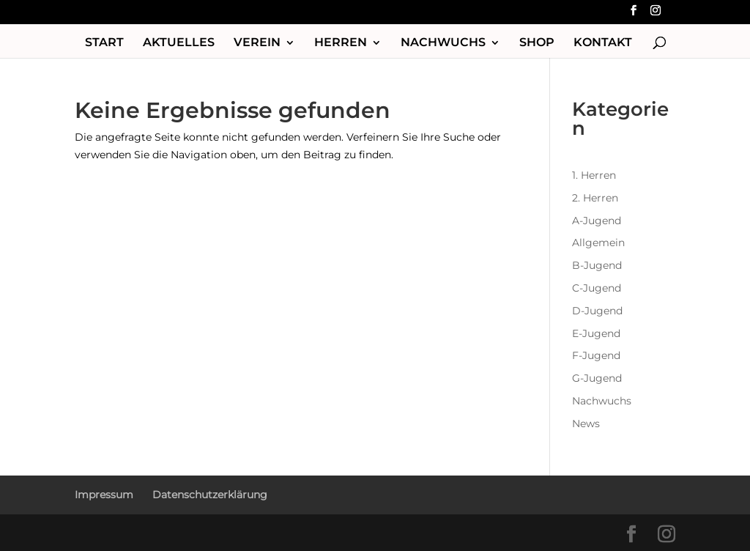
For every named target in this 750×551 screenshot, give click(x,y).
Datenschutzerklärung (209, 494)
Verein (257, 43)
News (586, 423)
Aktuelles (179, 43)
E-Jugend (596, 333)
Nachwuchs (443, 43)
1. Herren (594, 175)
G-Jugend (597, 378)
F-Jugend (596, 355)
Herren (340, 43)
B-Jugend (597, 265)
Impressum (104, 494)
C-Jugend (596, 288)
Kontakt (602, 43)
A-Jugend (596, 220)
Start (104, 43)
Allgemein (598, 242)
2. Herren (595, 197)
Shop (536, 43)
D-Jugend (597, 310)
